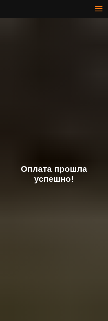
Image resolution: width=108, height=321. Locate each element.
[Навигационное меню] (98, 9)
